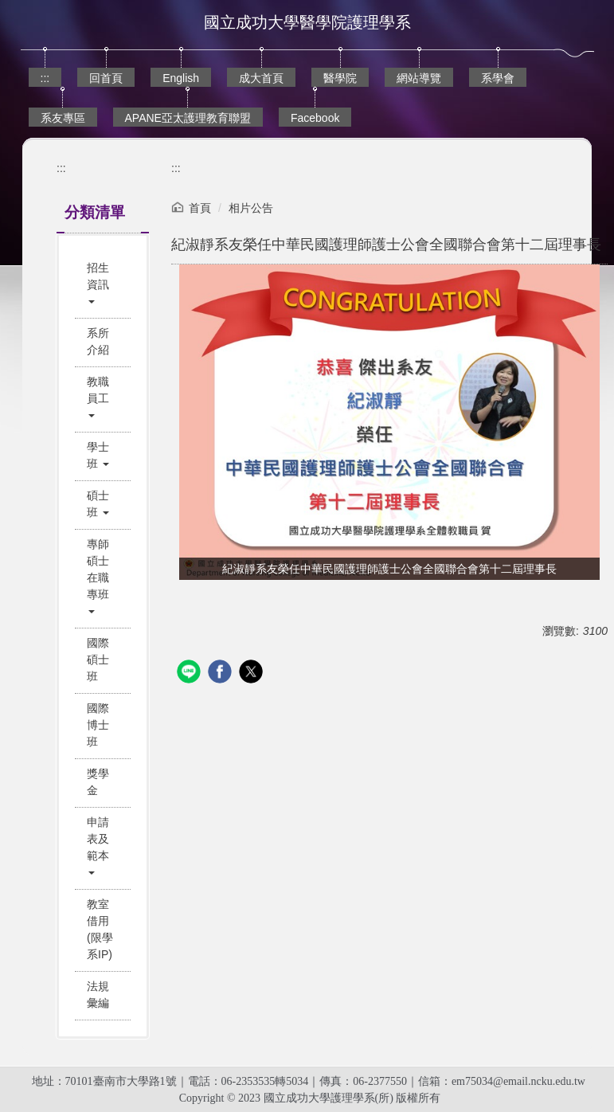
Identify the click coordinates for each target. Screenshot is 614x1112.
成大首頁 (261, 78)
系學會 (497, 78)
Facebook (315, 118)
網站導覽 (419, 78)
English (180, 78)
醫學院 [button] (340, 78)
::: (45, 78)
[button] (103, 285)
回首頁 (106, 78)
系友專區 (63, 118)
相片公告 (251, 208)
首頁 (200, 208)
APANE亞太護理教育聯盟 (188, 118)
